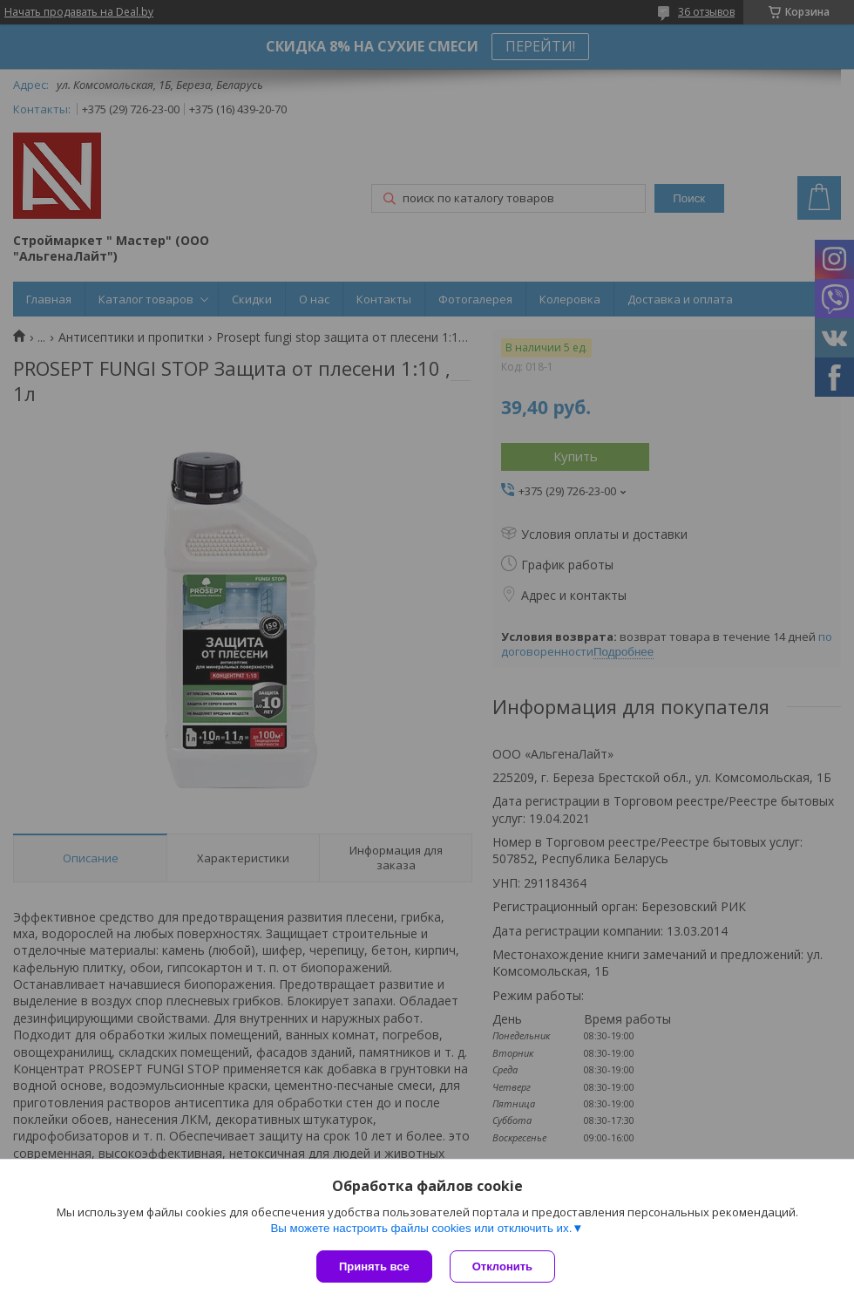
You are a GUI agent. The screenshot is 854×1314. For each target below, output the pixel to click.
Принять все (374, 1266)
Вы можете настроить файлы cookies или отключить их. (421, 1228)
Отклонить (502, 1266)
